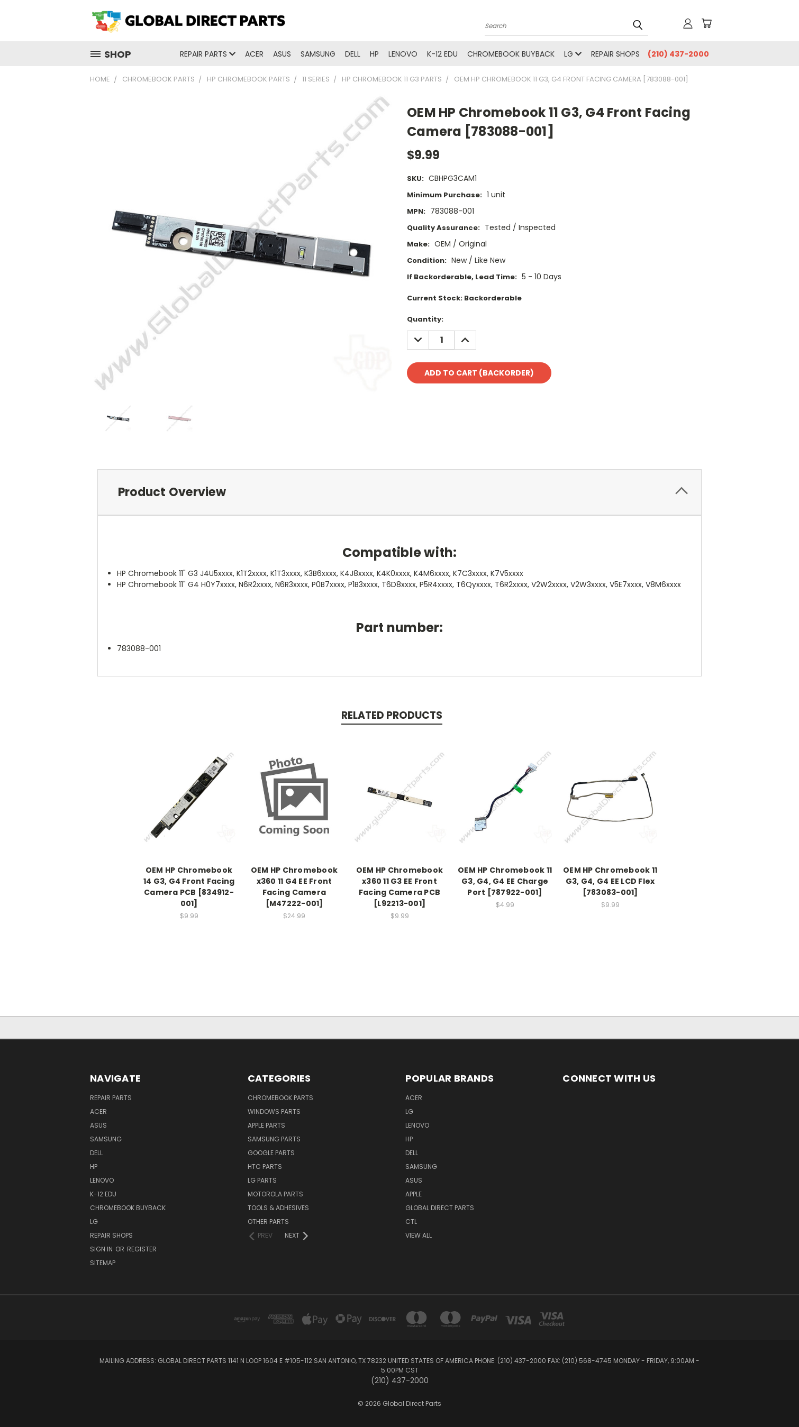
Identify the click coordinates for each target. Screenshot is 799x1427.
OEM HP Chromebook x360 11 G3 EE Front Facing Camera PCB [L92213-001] (399, 887)
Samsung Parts (274, 1139)
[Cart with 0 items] (706, 23)
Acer (254, 54)
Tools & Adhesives (278, 1207)
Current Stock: (464, 298)
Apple (413, 1194)
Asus (282, 54)
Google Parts (271, 1152)
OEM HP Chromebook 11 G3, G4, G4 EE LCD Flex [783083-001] (610, 881)
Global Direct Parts (439, 1207)
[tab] (399, 492)
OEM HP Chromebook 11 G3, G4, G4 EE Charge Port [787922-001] (505, 881)
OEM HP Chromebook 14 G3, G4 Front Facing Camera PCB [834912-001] (189, 887)
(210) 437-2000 (678, 54)
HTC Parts (265, 1166)
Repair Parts (207, 54)
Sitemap (102, 1262)
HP (374, 54)
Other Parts (268, 1221)
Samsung (318, 54)
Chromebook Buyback (511, 54)
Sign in (102, 1249)
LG (573, 54)
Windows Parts (274, 1111)
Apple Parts (266, 1125)
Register (142, 1249)
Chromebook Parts (280, 1097)
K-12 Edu (442, 54)
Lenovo (402, 54)
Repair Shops (615, 54)
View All (418, 1235)
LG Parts (262, 1180)
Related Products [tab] (391, 715)
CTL (411, 1221)
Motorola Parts (275, 1194)
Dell (352, 54)
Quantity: (425, 319)
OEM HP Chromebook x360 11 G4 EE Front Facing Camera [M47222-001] (294, 887)
